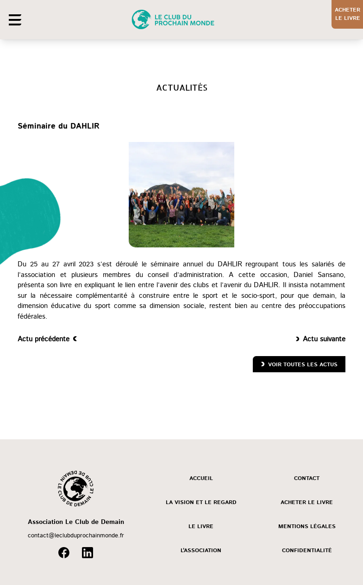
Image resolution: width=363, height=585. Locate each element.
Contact (306, 478)
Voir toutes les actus (303, 365)
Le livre (200, 526)
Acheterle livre (347, 14)
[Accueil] (176, 20)
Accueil (201, 478)
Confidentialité (307, 550)
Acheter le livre (307, 502)
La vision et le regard (201, 502)
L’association (201, 550)
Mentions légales (307, 526)
